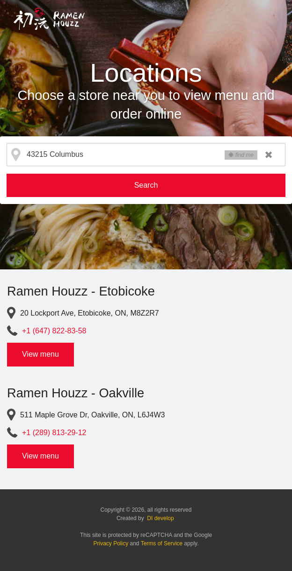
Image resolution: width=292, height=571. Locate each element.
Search (146, 185)
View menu (40, 354)
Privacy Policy (111, 543)
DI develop (160, 518)
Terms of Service (161, 543)
